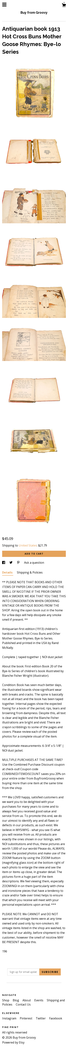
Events (39, 1000)
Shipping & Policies (30, 572)
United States (28, 545)
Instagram (9, 1018)
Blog (16, 1000)
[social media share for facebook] (4, 563)
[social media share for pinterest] (18, 563)
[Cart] (64, 5)
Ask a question (34, 563)
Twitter (41, 1018)
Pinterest (26, 1018)
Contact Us (23, 1004)
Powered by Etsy (13, 1042)
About (27, 1000)
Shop (6, 1000)
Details (7, 572)
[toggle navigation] (4, 4)
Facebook (55, 1018)
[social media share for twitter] (11, 563)
